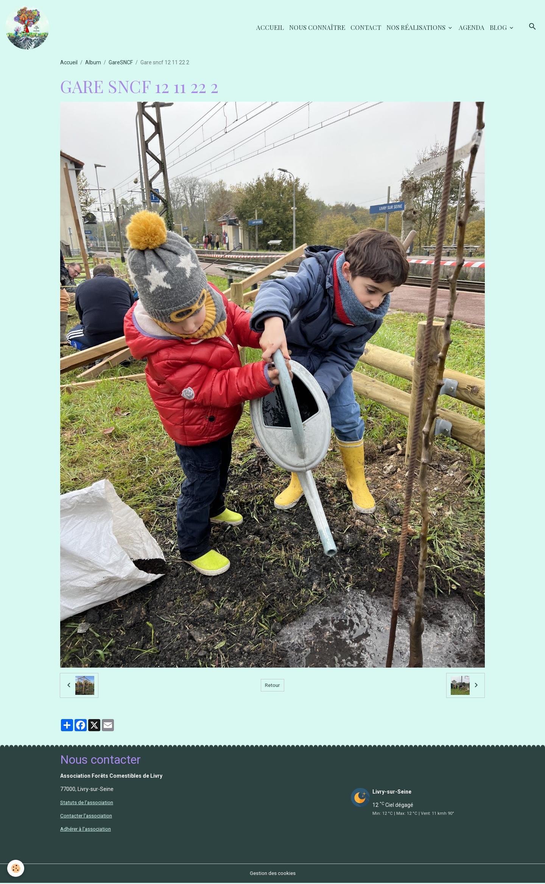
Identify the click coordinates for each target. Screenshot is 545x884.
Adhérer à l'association (87, 830)
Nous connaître (317, 27)
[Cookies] (16, 868)
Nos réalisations (416, 27)
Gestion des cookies (272, 874)
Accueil (270, 27)
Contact (365, 27)
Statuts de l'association (88, 803)
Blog (499, 27)
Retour (272, 686)
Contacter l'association (87, 817)
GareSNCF (121, 64)
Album (93, 64)
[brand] (29, 28)
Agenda (471, 27)
